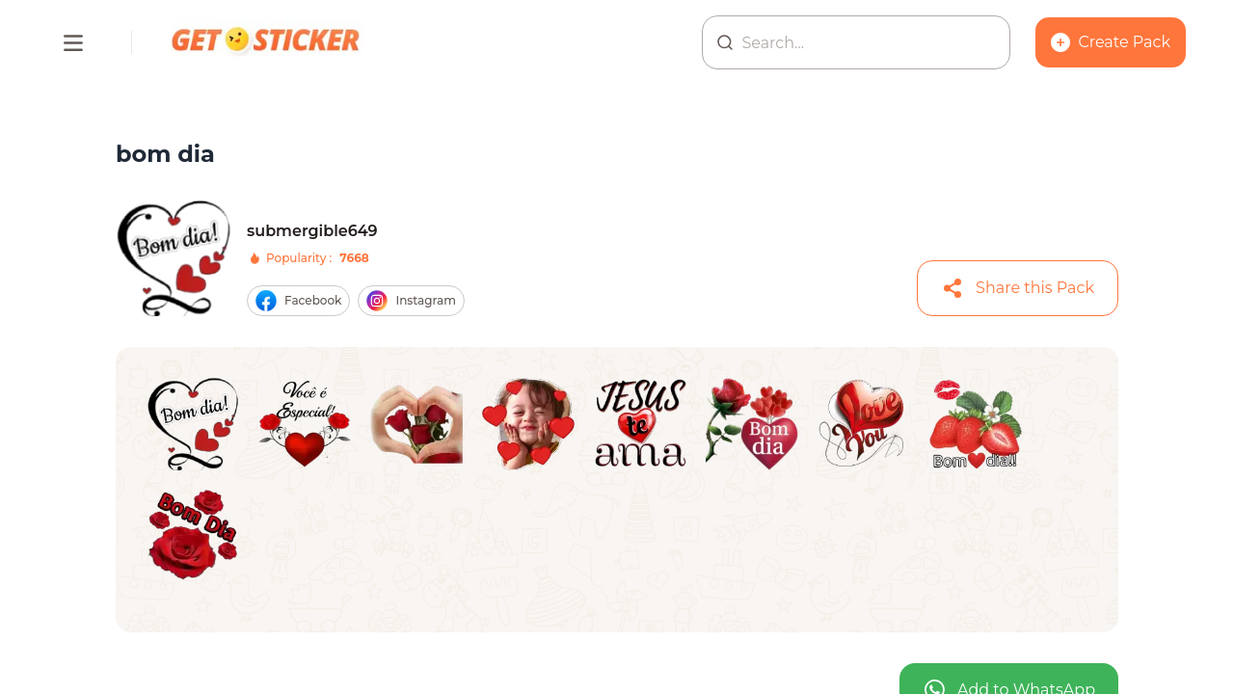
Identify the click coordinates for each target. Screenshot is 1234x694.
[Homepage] (267, 42)
